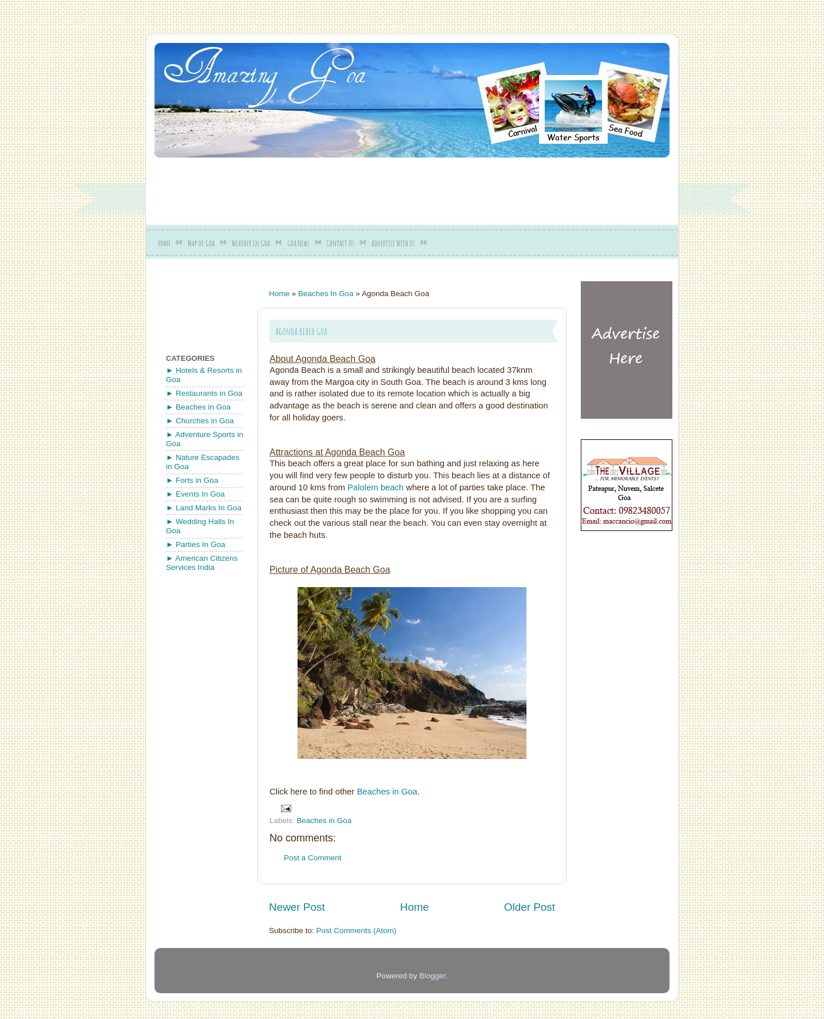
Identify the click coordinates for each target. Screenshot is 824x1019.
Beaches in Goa (387, 791)
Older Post (529, 907)
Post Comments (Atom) (356, 930)
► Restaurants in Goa (204, 393)
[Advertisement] (432, 187)
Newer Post (297, 907)
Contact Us (340, 243)
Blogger (432, 975)
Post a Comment (313, 857)
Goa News (298, 243)
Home (164, 243)
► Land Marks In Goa (203, 507)
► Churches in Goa (199, 420)
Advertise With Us (393, 243)
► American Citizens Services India (201, 563)
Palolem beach (376, 487)
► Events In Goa (195, 494)
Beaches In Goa (326, 293)
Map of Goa (201, 243)
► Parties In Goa (195, 544)
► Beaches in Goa (198, 407)
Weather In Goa (251, 243)
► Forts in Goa (192, 480)
